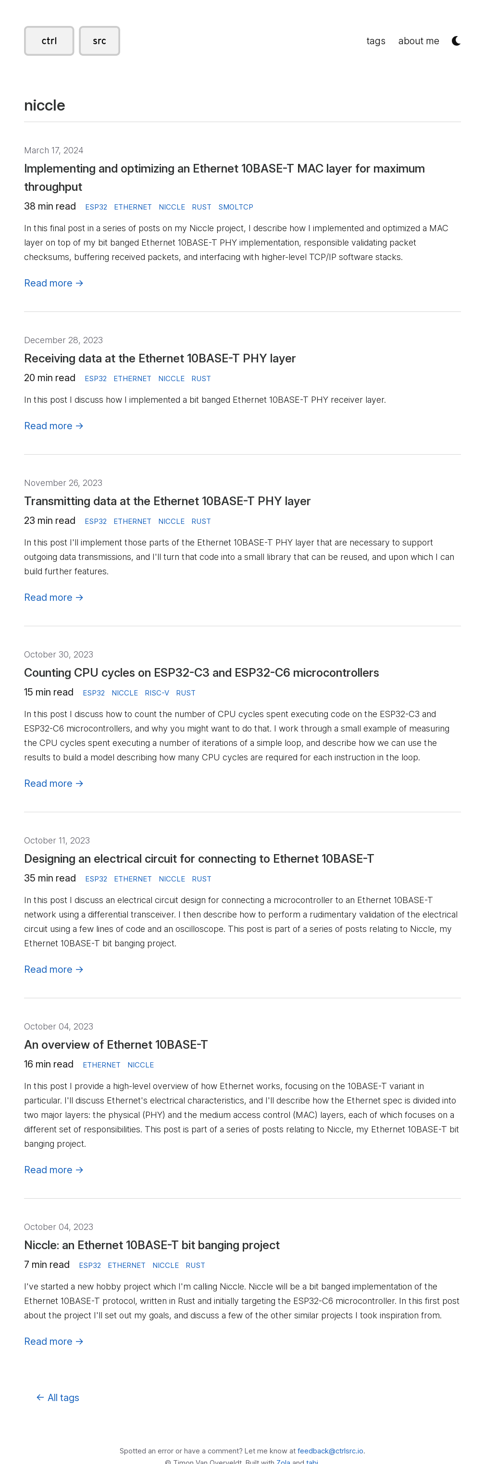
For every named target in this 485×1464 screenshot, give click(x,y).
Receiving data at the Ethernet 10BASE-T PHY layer (160, 358)
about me (418, 41)
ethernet (133, 206)
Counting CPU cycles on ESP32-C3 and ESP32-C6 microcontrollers (201, 673)
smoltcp (235, 206)
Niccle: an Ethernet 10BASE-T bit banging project (152, 1245)
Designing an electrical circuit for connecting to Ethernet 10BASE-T (199, 859)
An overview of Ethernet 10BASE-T (116, 1045)
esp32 (96, 206)
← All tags (57, 1397)
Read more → (54, 283)
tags (376, 41)
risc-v (157, 692)
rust (201, 206)
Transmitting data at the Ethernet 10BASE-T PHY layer (167, 501)
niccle (172, 206)
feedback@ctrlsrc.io (330, 1451)
